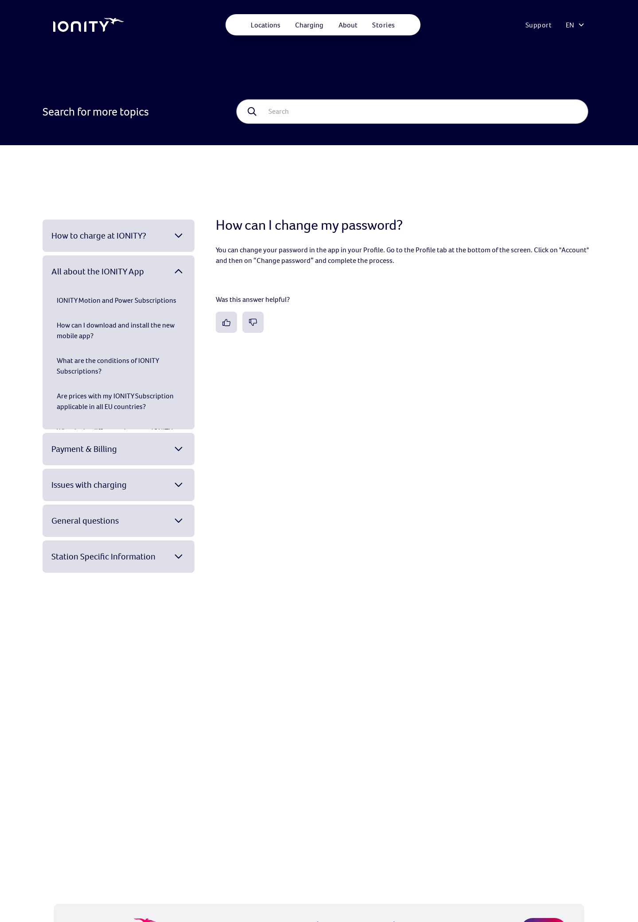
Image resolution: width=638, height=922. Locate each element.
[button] (265, 25)
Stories (383, 24)
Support (538, 24)
